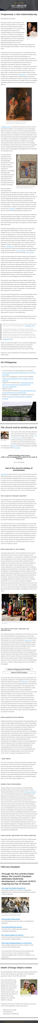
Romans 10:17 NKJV (30, 792)
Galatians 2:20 (6, 126)
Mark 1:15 (24, 681)
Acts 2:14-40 (28, 640)
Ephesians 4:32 (30, 325)
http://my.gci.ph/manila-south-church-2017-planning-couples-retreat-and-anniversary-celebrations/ (18, 384)
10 (18, 437)
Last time (3, 474)
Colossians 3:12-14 (8, 339)
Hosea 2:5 (12, 208)
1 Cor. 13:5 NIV (30, 252)
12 (21, 437)
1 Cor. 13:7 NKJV (20, 250)
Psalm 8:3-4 (22, 74)
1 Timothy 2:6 (9, 246)
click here (12, 445)
